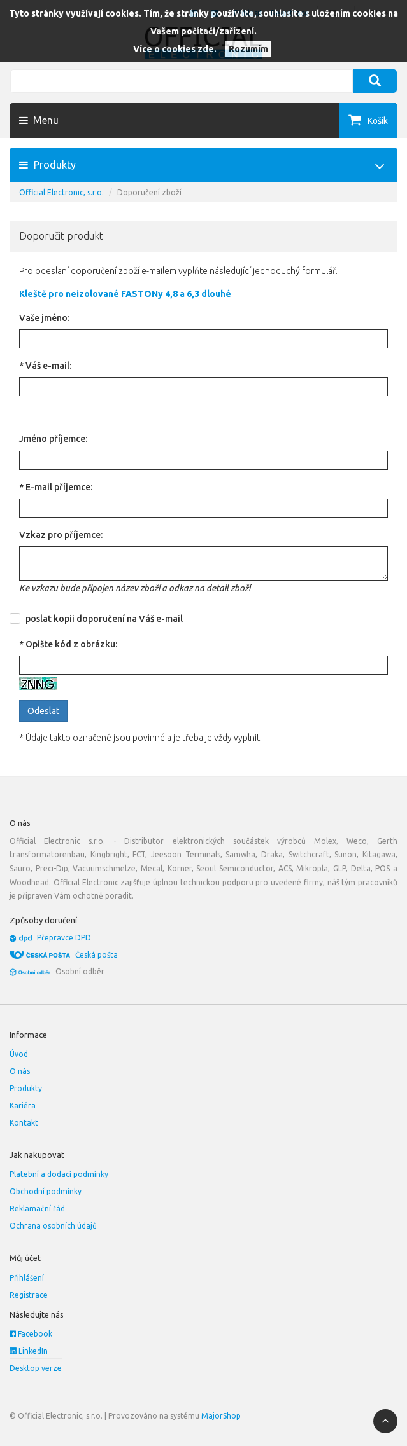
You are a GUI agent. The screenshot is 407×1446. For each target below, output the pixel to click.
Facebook (31, 1334)
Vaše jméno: (44, 318)
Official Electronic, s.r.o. (61, 192)
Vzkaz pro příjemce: (61, 535)
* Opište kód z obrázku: (68, 644)
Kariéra (23, 1105)
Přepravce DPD (64, 937)
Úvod (19, 1054)
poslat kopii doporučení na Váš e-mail (104, 619)
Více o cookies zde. (175, 49)
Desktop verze (36, 1368)
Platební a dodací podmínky (59, 1174)
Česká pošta (96, 955)
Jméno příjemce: (53, 439)
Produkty (26, 1088)
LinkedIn (29, 1351)
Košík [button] (378, 121)
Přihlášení (27, 1278)
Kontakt (24, 1123)
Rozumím (248, 49)
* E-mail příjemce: (55, 487)
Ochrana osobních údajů (53, 1226)
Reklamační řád (37, 1208)
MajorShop (221, 1416)
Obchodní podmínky (46, 1191)
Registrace (29, 1295)
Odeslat (43, 711)
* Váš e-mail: (45, 366)
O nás (20, 1071)
